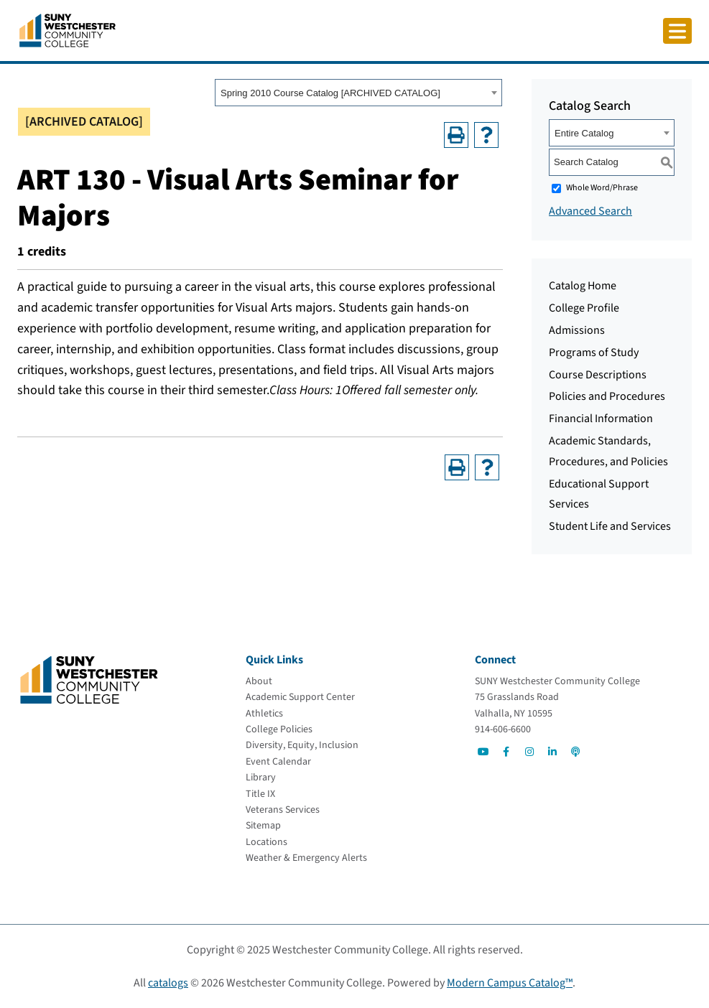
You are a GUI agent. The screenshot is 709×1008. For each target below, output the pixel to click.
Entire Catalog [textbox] (584, 133)
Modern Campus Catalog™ (510, 983)
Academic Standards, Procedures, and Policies (608, 451)
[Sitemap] (263, 825)
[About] (259, 681)
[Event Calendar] (278, 762)
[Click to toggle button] (677, 31)
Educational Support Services (599, 494)
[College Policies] (279, 729)
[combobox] (358, 92)
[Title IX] (260, 794)
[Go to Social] (483, 752)
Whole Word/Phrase (602, 188)
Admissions (577, 330)
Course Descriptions (598, 375)
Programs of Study (594, 352)
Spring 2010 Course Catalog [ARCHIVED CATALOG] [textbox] (330, 93)
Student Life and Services (610, 526)
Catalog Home (582, 286)
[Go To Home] (67, 29)
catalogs (168, 983)
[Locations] (266, 842)
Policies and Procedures (607, 396)
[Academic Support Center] (300, 697)
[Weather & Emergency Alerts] (306, 858)
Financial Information (601, 418)
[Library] (261, 777)
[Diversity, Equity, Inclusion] (302, 745)
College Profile (584, 308)
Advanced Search (590, 211)
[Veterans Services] (283, 810)
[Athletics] (264, 713)
